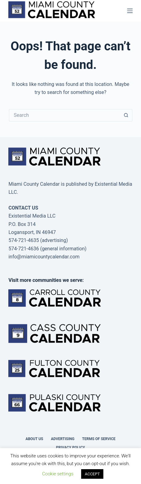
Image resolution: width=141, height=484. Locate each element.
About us (34, 439)
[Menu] (130, 11)
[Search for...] (64, 115)
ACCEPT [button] (92, 474)
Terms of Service (98, 439)
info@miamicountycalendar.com (43, 257)
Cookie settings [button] (57, 474)
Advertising (62, 439)
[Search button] (126, 115)
